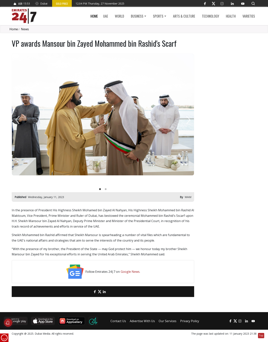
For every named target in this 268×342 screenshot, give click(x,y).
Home (94, 16)
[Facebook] (205, 3)
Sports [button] (158, 16)
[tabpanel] (103, 115)
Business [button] (137, 16)
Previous (17, 120)
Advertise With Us (142, 321)
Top (261, 335)
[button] (253, 3)
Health (231, 16)
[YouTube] (242, 3)
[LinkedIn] (232, 3)
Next (188, 120)
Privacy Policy (189, 321)
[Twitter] (213, 3)
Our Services (167, 321)
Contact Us (118, 321)
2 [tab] (106, 189)
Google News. (130, 272)
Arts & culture (184, 16)
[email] (88, 291)
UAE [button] (105, 16)
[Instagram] (222, 3)
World (119, 16)
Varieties (249, 16)
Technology (210, 16)
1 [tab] (100, 189)
